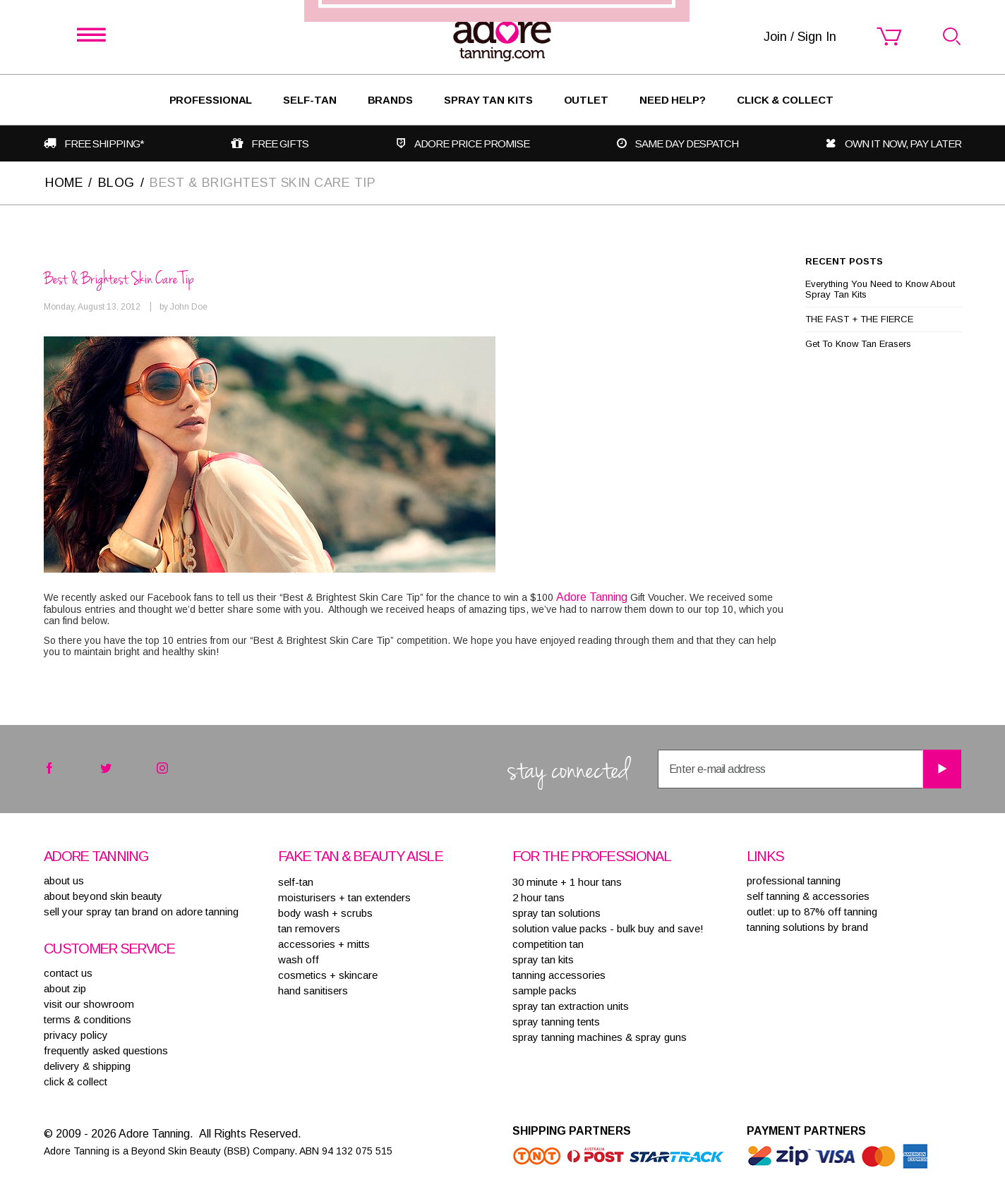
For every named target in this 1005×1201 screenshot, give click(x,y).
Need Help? (672, 100)
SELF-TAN (309, 100)
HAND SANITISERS (313, 990)
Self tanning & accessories (808, 896)
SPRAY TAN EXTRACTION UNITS (570, 1006)
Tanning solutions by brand (807, 927)
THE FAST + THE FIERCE (859, 319)
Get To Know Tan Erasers (858, 344)
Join (588, 665)
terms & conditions (87, 1019)
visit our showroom (89, 1004)
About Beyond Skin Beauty (103, 896)
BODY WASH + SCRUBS (325, 913)
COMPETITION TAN (548, 944)
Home (64, 183)
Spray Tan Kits (488, 100)
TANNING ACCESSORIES (559, 975)
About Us (64, 880)
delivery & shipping (87, 1066)
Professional (211, 100)
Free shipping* (104, 144)
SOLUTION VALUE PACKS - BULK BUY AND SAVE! (608, 928)
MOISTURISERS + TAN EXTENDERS (344, 897)
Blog (117, 183)
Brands (390, 100)
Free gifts (279, 144)
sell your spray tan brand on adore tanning (141, 911)
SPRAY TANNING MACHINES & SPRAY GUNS (599, 1037)
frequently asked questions (106, 1050)
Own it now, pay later (903, 144)
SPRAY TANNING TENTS (556, 1022)
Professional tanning (794, 880)
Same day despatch (686, 144)
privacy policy (76, 1035)
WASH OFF (298, 959)
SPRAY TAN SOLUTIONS (556, 913)
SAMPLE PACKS (544, 990)
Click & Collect (785, 100)
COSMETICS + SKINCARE (328, 975)
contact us (68, 973)
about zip (65, 988)
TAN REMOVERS (309, 928)
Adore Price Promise (471, 144)
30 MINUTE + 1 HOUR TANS (567, 882)
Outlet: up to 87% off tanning (812, 911)
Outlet (586, 100)
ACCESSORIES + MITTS (324, 944)
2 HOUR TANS (538, 897)
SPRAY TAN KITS (543, 959)
